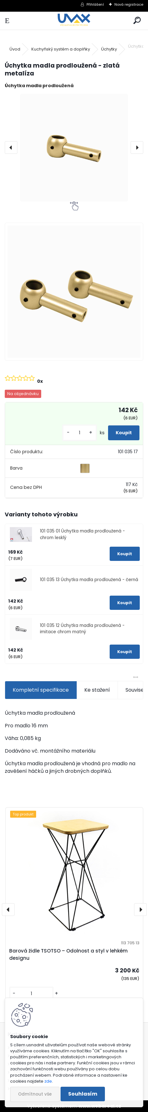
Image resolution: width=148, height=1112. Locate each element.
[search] (137, 20)
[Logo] (73, 21)
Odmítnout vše (35, 1094)
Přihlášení (95, 4)
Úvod (15, 49)
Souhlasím (82, 1093)
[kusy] (79, 432)
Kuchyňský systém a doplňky (60, 49)
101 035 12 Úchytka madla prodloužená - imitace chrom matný (82, 628)
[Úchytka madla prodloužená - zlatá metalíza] (74, 147)
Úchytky (109, 49)
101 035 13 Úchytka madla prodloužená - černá (89, 580)
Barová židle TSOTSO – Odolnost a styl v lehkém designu (68, 954)
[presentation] (11, 147)
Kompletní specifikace (41, 690)
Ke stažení (97, 690)
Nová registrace (128, 4)
